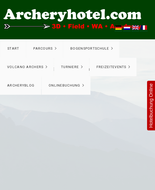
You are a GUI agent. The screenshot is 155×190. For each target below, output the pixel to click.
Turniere (70, 67)
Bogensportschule (89, 48)
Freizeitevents (111, 67)
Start (13, 48)
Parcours (43, 48)
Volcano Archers (25, 67)
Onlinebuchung (64, 85)
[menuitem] (13, 48)
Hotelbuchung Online (151, 105)
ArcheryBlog (20, 85)
